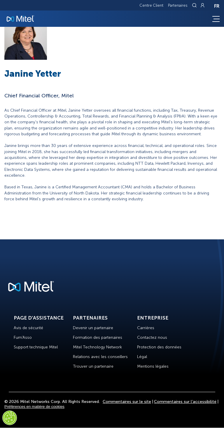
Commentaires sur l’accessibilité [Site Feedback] (185, 401)
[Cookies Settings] (9, 418)
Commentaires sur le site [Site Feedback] (127, 401)
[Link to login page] (202, 5)
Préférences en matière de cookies (34, 406)
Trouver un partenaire (93, 366)
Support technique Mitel (36, 347)
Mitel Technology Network (97, 347)
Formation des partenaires (97, 337)
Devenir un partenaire (93, 327)
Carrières (145, 327)
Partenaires (178, 5)
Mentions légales (153, 366)
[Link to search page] (195, 5)
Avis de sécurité (28, 327)
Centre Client (151, 5)
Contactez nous (152, 337)
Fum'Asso (23, 337)
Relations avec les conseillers (100, 356)
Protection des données (159, 347)
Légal (142, 356)
